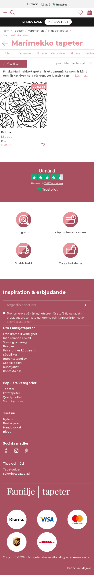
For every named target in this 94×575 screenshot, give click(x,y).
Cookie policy (12, 363)
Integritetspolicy (15, 358)
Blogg (7, 431)
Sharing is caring (15, 342)
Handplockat (12, 427)
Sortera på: (78, 63)
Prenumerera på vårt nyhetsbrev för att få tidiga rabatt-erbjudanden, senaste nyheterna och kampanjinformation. (46, 318)
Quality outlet (12, 397)
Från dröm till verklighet (20, 334)
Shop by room (13, 401)
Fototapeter (11, 393)
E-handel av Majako (77, 568)
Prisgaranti (10, 346)
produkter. (63, 63)
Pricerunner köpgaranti (19, 350)
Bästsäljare (11, 423)
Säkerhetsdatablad (16, 473)
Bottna (6, 132)
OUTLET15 (39, 86)
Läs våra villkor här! (19, 322)
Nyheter (9, 419)
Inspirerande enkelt (17, 338)
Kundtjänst (11, 367)
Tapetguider (11, 469)
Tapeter (8, 389)
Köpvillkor (10, 354)
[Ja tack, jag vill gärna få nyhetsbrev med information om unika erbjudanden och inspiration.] (47, 305)
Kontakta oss (12, 371)
